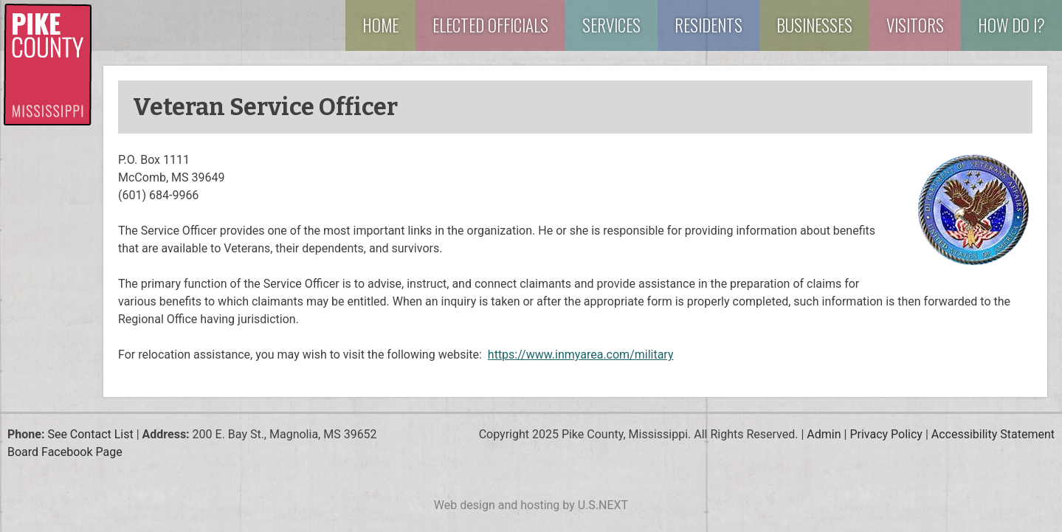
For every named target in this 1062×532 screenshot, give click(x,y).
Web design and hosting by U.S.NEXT (531, 505)
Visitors (915, 25)
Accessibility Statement (993, 434)
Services (611, 25)
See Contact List (90, 434)
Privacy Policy (886, 434)
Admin (824, 434)
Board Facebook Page (65, 452)
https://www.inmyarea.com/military (581, 355)
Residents (708, 25)
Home (380, 25)
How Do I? (1011, 25)
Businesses (814, 25)
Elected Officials (490, 25)
